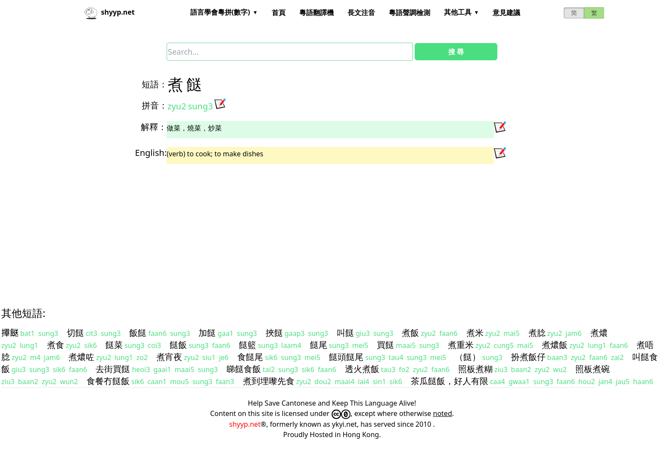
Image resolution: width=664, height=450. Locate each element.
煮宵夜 (169, 357)
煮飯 (410, 332)
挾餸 (274, 332)
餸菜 (114, 345)
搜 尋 (456, 51)
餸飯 (178, 345)
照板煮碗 (592, 369)
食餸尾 (250, 357)
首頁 (278, 12)
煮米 (475, 332)
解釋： (154, 127)
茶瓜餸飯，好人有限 (449, 381)
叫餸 (345, 332)
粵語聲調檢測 (409, 12)
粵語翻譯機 (316, 12)
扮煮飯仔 (528, 357)
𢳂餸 (10, 332)
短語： (155, 84)
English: (151, 152)
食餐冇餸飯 (108, 381)
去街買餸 (113, 369)
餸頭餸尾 (346, 357)
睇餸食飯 (244, 369)
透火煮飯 (362, 369)
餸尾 (318, 345)
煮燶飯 (555, 345)
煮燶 (599, 332)
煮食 (55, 345)
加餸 (207, 332)
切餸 (75, 332)
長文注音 (361, 12)
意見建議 (506, 12)
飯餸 (137, 332)
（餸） (468, 357)
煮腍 (537, 332)
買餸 (385, 345)
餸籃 (247, 345)
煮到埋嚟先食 (269, 381)
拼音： (155, 105)
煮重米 (461, 345)
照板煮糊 (475, 369)
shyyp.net (245, 424)
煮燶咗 (81, 357)
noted (442, 413)
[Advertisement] (261, 228)
